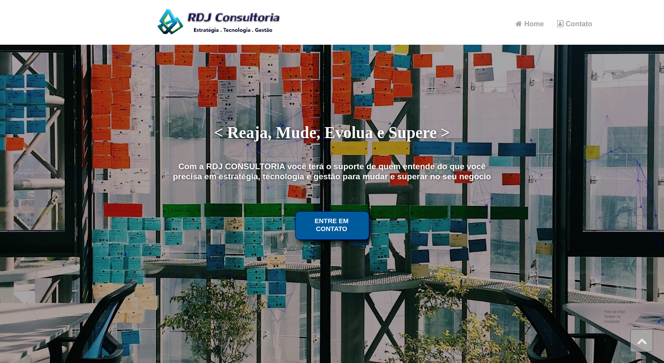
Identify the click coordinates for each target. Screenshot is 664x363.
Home (530, 24)
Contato (574, 24)
